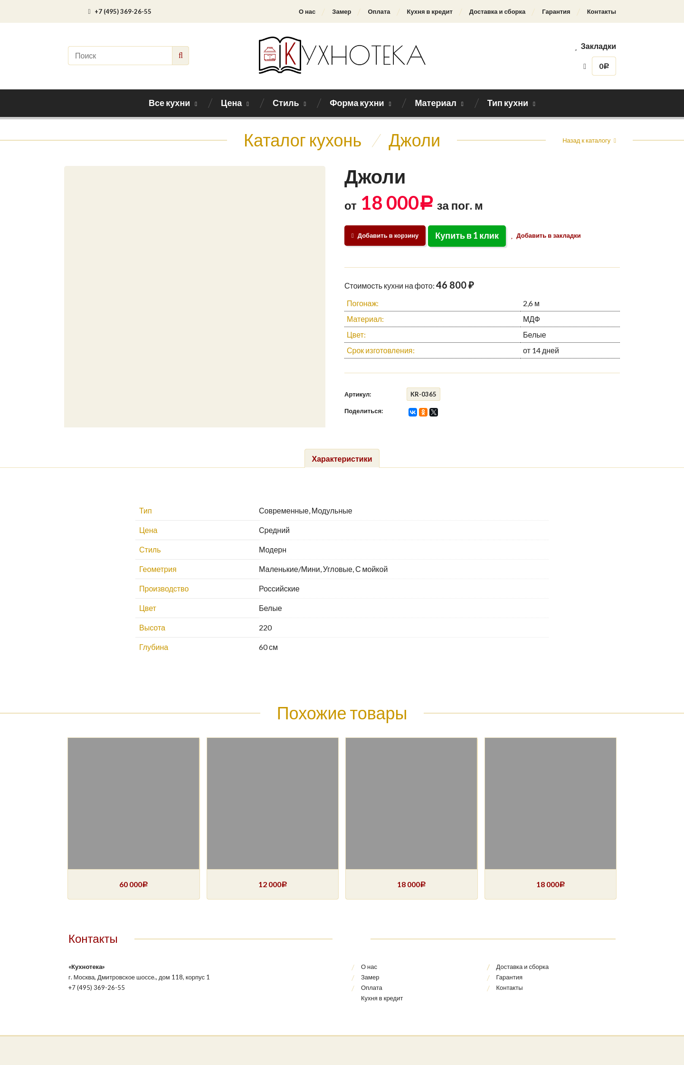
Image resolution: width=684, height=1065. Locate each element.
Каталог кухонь (302, 140)
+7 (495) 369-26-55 (119, 11)
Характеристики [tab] (342, 458)
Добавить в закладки (547, 235)
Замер (341, 11)
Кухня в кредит (430, 11)
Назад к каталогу (586, 140)
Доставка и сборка (497, 11)
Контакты (601, 11)
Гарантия (556, 11)
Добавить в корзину (385, 235)
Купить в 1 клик (467, 235)
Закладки (595, 45)
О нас (307, 11)
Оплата (379, 11)
